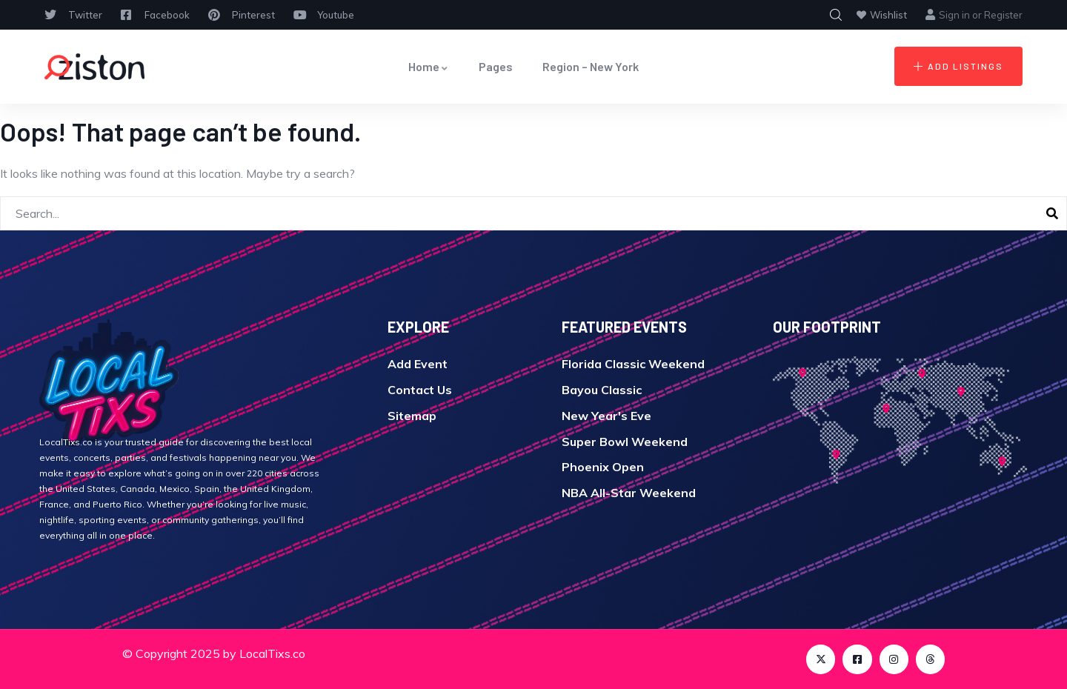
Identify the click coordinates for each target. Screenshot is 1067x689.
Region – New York (590, 66)
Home (428, 66)
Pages (496, 66)
